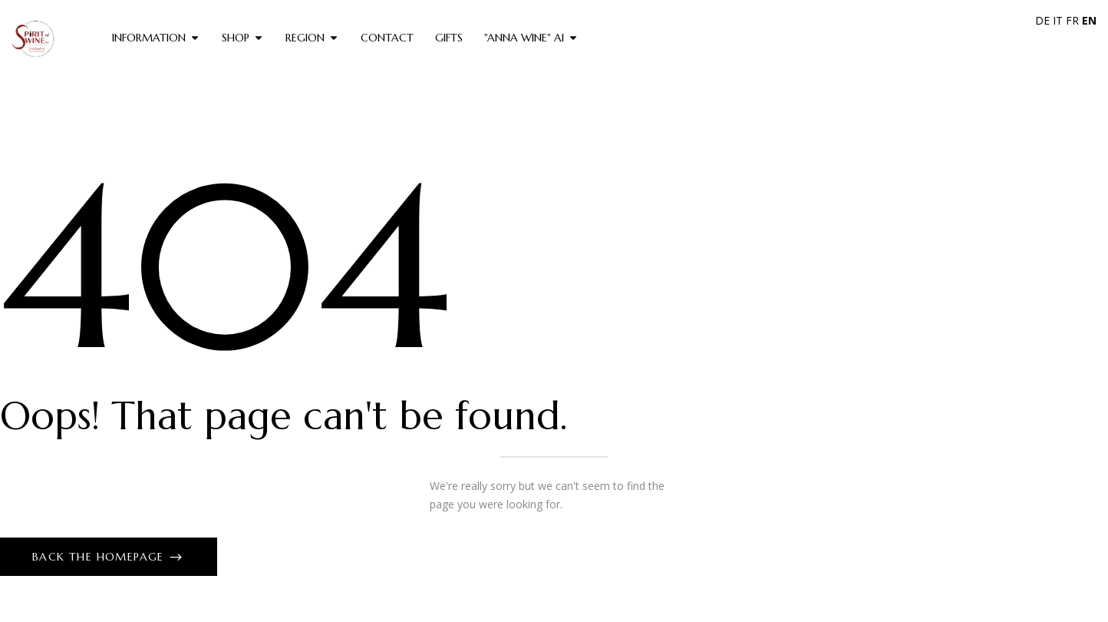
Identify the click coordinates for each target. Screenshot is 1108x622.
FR (1072, 20)
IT (1058, 20)
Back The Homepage (100, 557)
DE (1042, 20)
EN (1089, 20)
